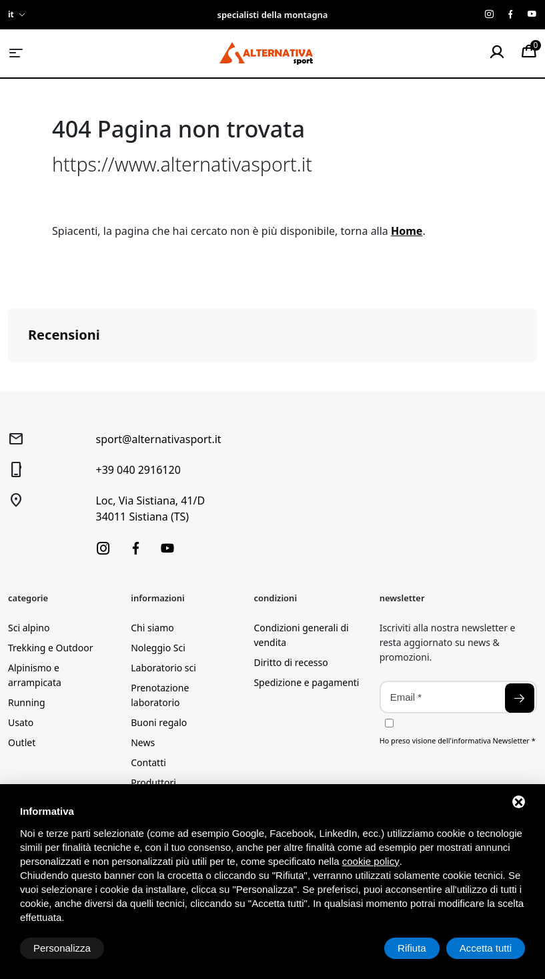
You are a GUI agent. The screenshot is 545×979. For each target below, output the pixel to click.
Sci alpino (28, 627)
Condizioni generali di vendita (300, 635)
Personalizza (62, 948)
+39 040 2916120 (137, 469)
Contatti (148, 762)
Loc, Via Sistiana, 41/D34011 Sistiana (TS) (150, 508)
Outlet (21, 742)
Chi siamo (152, 627)
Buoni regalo (159, 722)
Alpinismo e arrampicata (34, 675)
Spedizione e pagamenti (306, 682)
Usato (20, 722)
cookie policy (371, 861)
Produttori (153, 782)
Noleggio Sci (158, 647)
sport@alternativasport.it (158, 439)
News (143, 742)
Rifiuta (412, 948)
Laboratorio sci (163, 667)
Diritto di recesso (290, 662)
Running (26, 702)
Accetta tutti (486, 948)
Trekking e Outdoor (50, 647)
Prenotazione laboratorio (160, 695)
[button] (10, 375)
